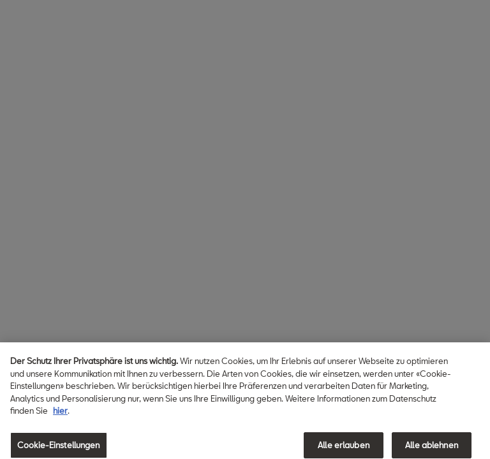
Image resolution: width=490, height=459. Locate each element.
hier (60, 414)
